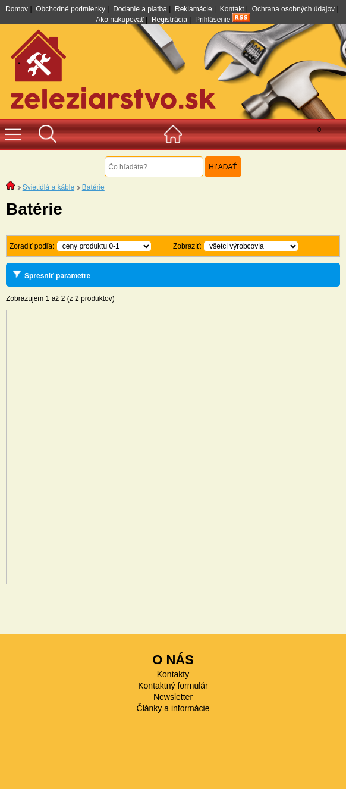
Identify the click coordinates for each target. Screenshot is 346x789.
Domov (16, 9)
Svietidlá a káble (48, 187)
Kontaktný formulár (173, 685)
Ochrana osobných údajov (293, 9)
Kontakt (232, 9)
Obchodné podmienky (70, 9)
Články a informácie (173, 708)
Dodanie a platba (140, 9)
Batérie (93, 187)
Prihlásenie (212, 19)
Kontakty (173, 674)
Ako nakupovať (120, 19)
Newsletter (173, 697)
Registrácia (169, 19)
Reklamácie (193, 9)
